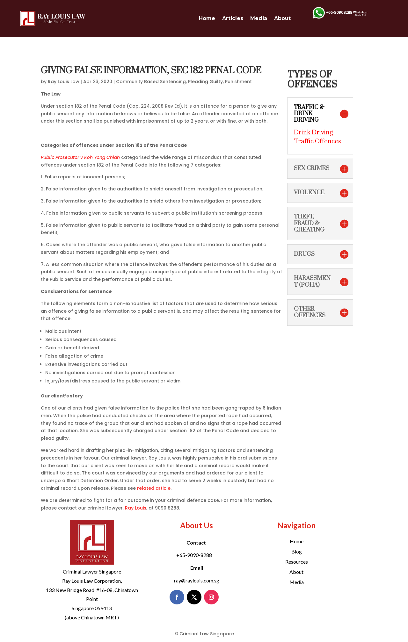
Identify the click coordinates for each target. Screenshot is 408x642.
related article (154, 488)
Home (207, 18)
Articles (232, 18)
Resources (296, 562)
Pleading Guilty (205, 81)
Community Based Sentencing (151, 81)
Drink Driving (313, 133)
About (282, 18)
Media (258, 18)
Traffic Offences (317, 142)
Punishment (238, 81)
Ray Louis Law (63, 81)
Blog (296, 551)
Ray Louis (135, 508)
